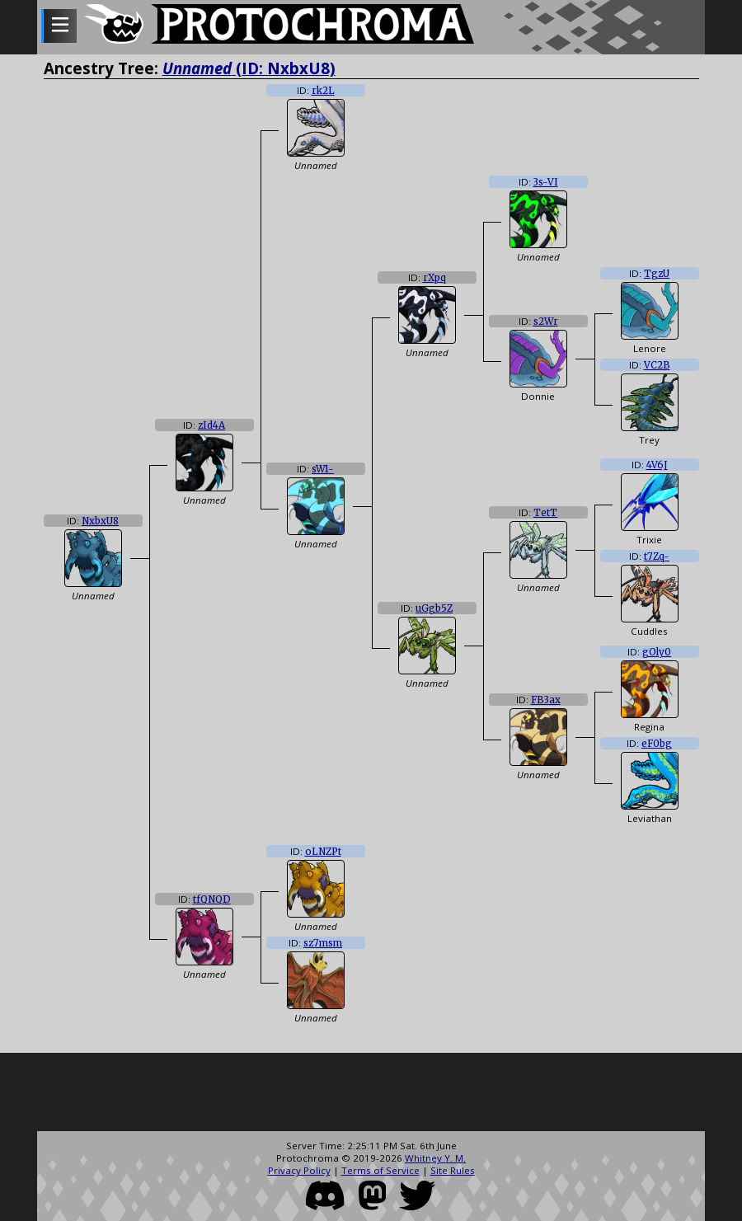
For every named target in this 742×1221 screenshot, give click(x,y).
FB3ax (546, 700)
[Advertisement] (371, 1094)
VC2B (657, 365)
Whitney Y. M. (435, 1158)
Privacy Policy (299, 1170)
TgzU (656, 273)
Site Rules (452, 1170)
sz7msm (322, 943)
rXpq (434, 278)
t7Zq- (656, 556)
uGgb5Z (434, 608)
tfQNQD (212, 899)
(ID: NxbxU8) (249, 68)
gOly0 (656, 652)
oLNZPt (323, 851)
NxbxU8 (100, 521)
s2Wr (545, 321)
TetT (545, 513)
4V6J (657, 465)
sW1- (323, 469)
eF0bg (656, 743)
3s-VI (545, 182)
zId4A (211, 425)
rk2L (323, 90)
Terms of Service (380, 1170)
